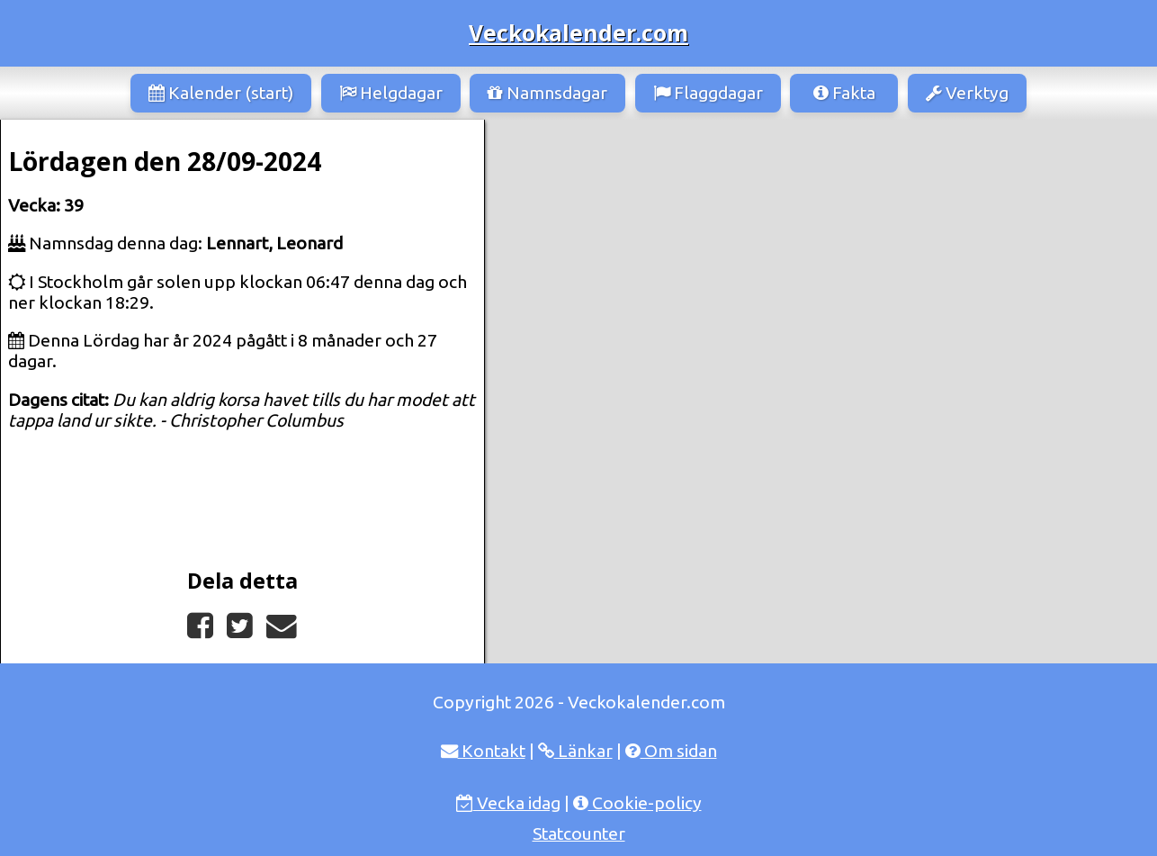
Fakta (844, 93)
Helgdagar (391, 93)
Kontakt (483, 751)
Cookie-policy (637, 803)
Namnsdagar (547, 93)
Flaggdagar (708, 93)
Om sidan (671, 751)
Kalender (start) (220, 93)
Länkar (575, 751)
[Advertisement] (820, 255)
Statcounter (579, 833)
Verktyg (967, 93)
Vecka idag (508, 803)
